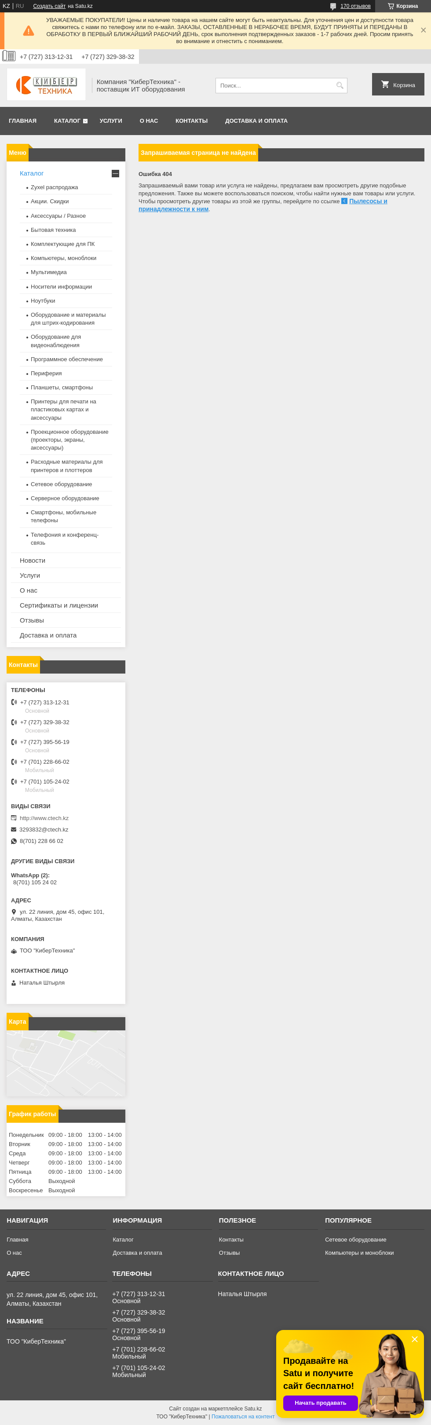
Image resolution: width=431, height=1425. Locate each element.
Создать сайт (49, 6)
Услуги (111, 120)
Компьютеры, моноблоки (63, 258)
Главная (23, 120)
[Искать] (339, 85)
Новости (32, 560)
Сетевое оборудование (61, 484)
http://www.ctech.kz (44, 818)
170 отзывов (355, 6)
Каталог (67, 120)
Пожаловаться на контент (243, 1417)
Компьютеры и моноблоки (359, 1252)
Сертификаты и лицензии (59, 605)
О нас (149, 120)
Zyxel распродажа (54, 187)
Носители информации (61, 286)
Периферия (46, 373)
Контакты (191, 120)
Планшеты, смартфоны (62, 387)
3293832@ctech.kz (44, 829)
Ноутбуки (43, 300)
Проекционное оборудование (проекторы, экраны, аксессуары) (70, 440)
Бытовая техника (53, 230)
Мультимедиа (49, 272)
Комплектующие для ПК (63, 244)
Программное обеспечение (67, 359)
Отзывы (32, 620)
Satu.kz (253, 1409)
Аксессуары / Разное (58, 215)
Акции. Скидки (50, 201)
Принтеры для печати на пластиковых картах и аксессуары (63, 409)
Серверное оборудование (65, 498)
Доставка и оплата (256, 120)
